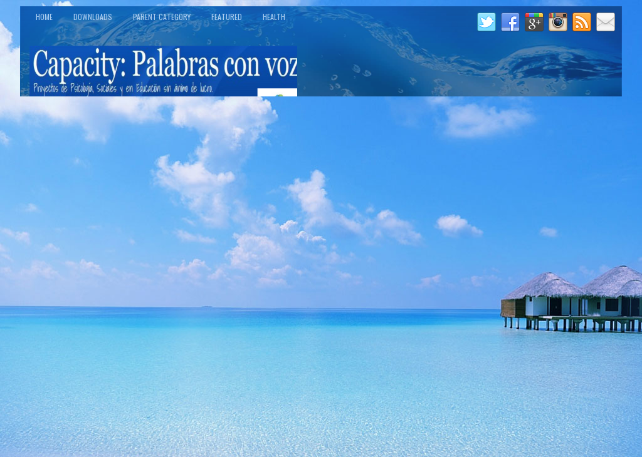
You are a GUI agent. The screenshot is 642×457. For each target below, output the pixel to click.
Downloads (92, 16)
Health (274, 16)
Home (44, 16)
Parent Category (162, 16)
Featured (226, 16)
